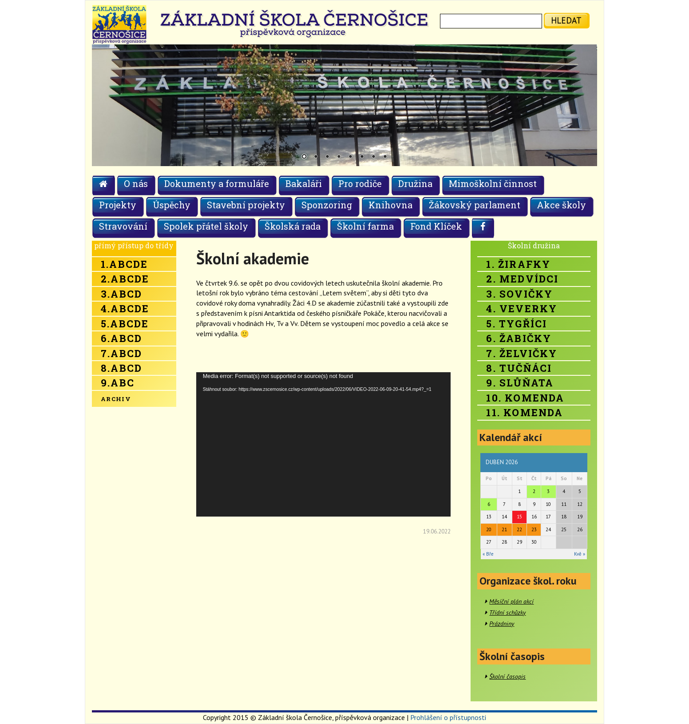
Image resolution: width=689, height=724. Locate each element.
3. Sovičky (519, 293)
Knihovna (390, 205)
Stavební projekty (246, 205)
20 (488, 529)
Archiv (116, 399)
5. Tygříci (516, 323)
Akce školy (561, 205)
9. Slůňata (520, 382)
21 (504, 529)
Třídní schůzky (507, 613)
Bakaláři (303, 183)
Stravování (123, 226)
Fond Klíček (436, 226)
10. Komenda (525, 397)
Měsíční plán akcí (511, 601)
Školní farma (365, 226)
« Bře (488, 554)
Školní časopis (507, 676)
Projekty (117, 205)
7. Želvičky (521, 353)
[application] (323, 444)
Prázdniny (501, 624)
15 (519, 516)
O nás (136, 183)
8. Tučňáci (519, 368)
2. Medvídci (522, 278)
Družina (415, 183)
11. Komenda (524, 412)
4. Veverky (521, 308)
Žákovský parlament (474, 205)
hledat (566, 20)
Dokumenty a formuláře (216, 183)
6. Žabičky (518, 338)
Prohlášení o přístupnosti (448, 717)
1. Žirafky (518, 264)
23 (534, 529)
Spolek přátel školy (206, 226)
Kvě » (579, 554)
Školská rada (293, 226)
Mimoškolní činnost (493, 183)
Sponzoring (326, 205)
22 (519, 529)
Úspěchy (171, 205)
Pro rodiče (360, 183)
